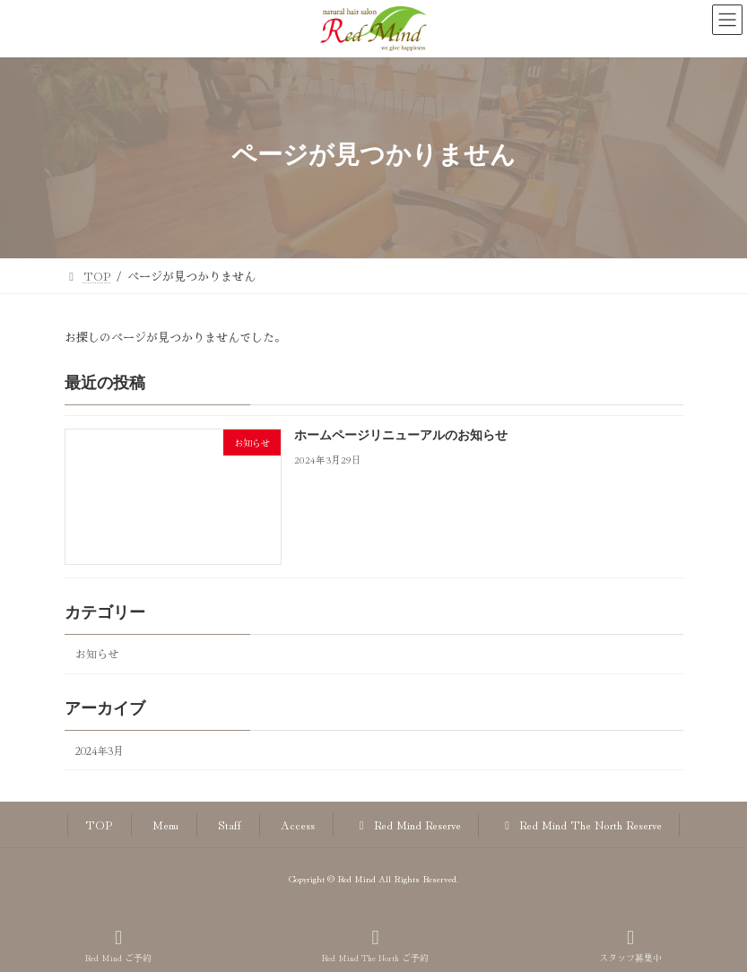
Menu (165, 824)
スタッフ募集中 (630, 945)
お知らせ (96, 654)
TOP (99, 824)
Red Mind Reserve (407, 824)
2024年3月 (99, 750)
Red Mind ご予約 (118, 945)
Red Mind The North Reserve (581, 824)
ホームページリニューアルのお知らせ (400, 437)
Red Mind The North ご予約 (375, 945)
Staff (229, 824)
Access (298, 824)
